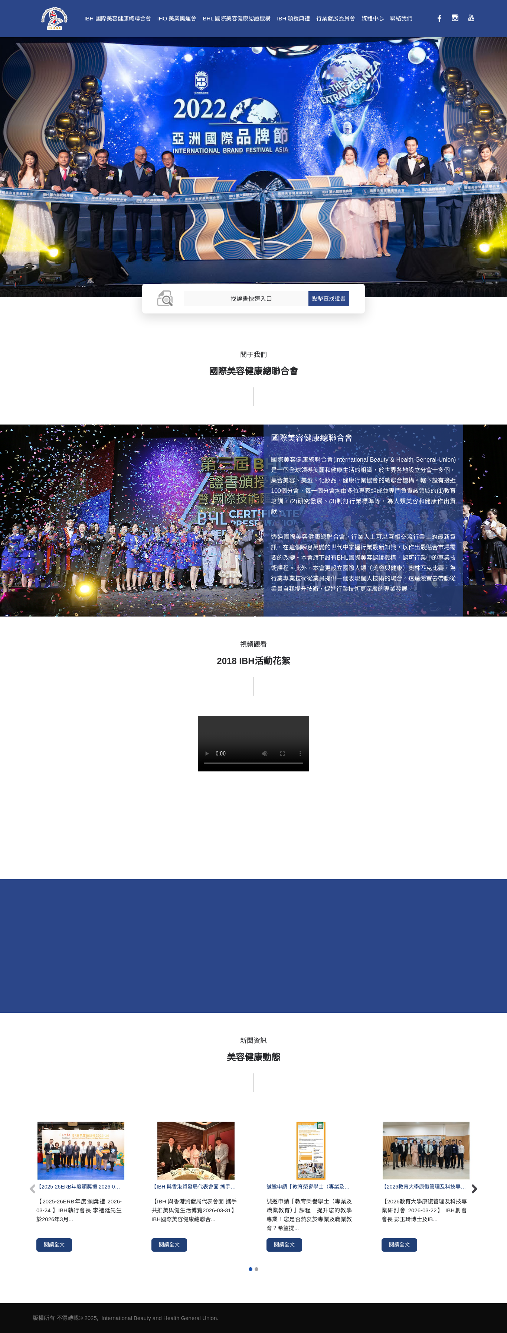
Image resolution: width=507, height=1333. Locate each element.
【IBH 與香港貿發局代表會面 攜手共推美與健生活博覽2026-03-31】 (194, 1187)
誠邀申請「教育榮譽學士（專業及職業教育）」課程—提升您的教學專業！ (309, 1187)
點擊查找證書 (329, 298)
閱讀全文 (54, 1245)
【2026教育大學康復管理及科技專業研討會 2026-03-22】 (424, 1187)
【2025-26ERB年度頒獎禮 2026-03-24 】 (79, 1187)
